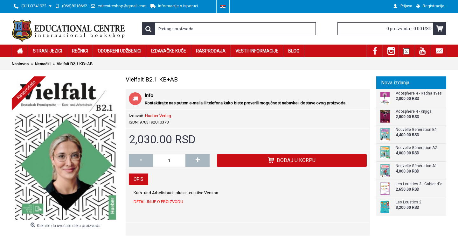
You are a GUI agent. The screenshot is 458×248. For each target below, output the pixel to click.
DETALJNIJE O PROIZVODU (158, 201)
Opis (138, 179)
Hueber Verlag (158, 115)
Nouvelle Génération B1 (416, 130)
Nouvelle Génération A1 (416, 166)
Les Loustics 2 (408, 202)
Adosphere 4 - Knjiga (414, 112)
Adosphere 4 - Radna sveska (419, 93)
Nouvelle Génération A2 (416, 148)
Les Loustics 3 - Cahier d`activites (419, 184)
